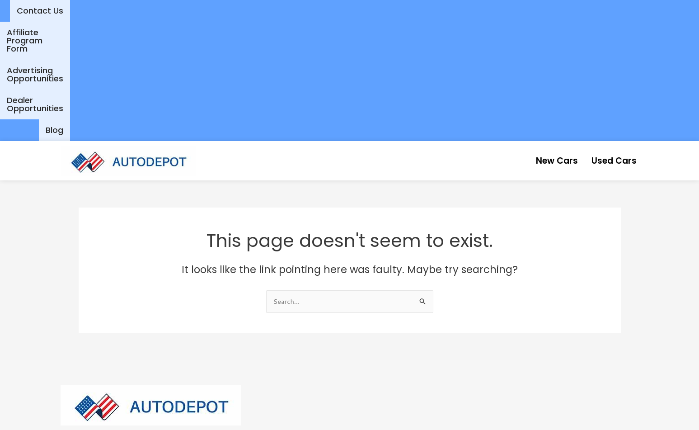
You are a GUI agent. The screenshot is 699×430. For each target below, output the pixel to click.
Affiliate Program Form (391, 10)
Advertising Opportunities (503, 10)
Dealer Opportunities (611, 10)
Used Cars (608, 40)
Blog (676, 10)
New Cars (539, 40)
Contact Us (308, 10)
